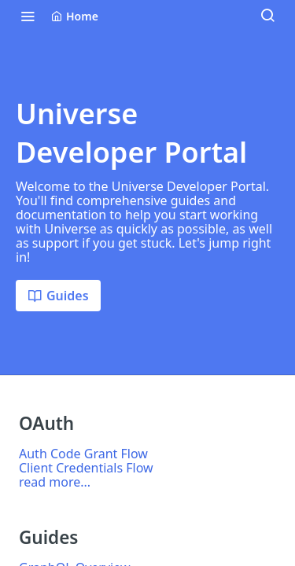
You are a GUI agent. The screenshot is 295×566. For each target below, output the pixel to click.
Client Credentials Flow (86, 467)
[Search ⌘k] (267, 16)
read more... (54, 482)
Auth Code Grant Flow (83, 453)
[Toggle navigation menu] (27, 16)
